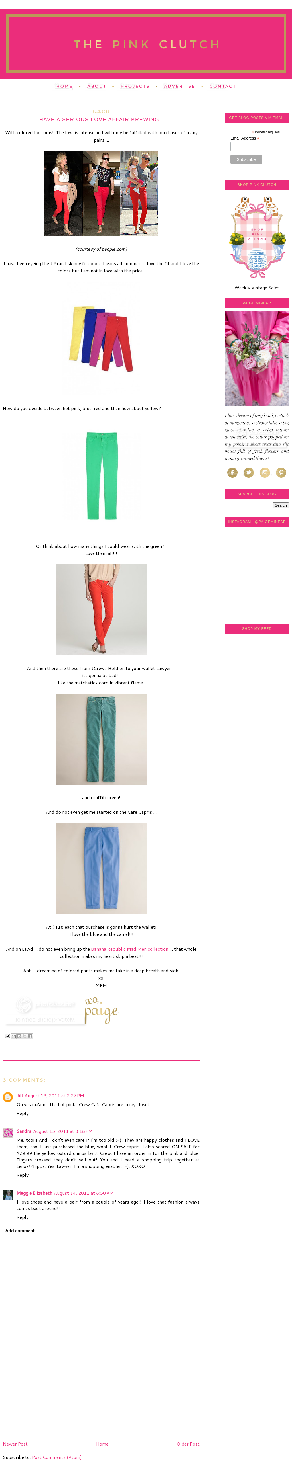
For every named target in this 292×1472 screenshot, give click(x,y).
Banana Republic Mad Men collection (129, 949)
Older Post (188, 1443)
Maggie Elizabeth (34, 1193)
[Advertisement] (45, 1398)
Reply (23, 1113)
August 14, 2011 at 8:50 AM (84, 1193)
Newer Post (15, 1443)
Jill (20, 1095)
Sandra (24, 1131)
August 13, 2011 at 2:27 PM (54, 1095)
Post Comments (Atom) (57, 1457)
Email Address (244, 138)
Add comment (20, 1230)
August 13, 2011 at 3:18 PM (63, 1131)
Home (102, 1443)
